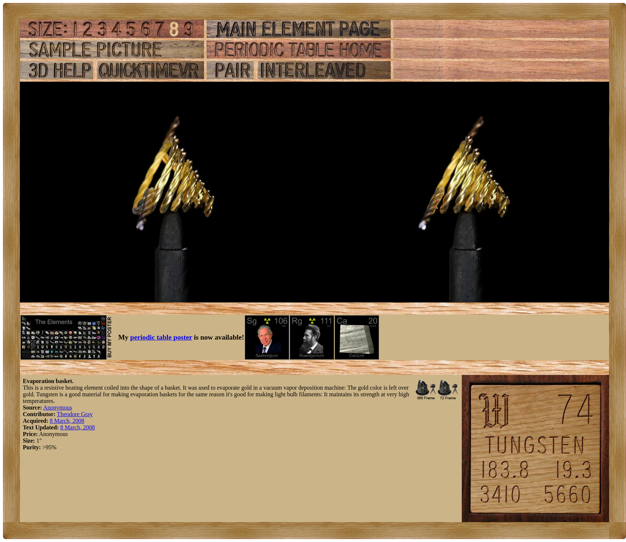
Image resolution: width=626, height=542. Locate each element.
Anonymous (57, 407)
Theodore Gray (75, 414)
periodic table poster (161, 337)
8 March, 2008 (67, 421)
